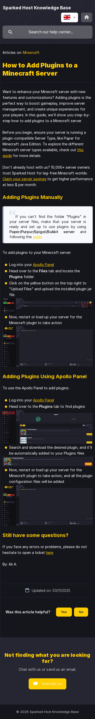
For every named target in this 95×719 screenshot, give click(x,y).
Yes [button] (64, 612)
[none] (37, 8)
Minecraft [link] (31, 52)
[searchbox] (47, 32)
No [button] (81, 612)
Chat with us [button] (51, 684)
